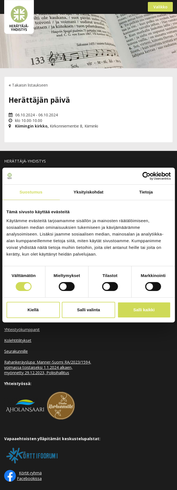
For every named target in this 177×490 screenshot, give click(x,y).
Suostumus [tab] (31, 192)
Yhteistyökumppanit (22, 329)
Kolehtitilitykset (17, 340)
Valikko (160, 6)
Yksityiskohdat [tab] (88, 192)
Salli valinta (88, 309)
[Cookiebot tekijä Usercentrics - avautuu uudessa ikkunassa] (146, 176)
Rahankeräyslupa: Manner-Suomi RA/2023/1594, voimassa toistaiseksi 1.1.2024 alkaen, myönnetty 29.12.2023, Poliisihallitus (47, 367)
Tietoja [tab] (146, 192)
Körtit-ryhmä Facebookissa (29, 475)
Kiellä (33, 309)
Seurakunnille (16, 351)
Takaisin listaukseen (30, 85)
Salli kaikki (144, 309)
